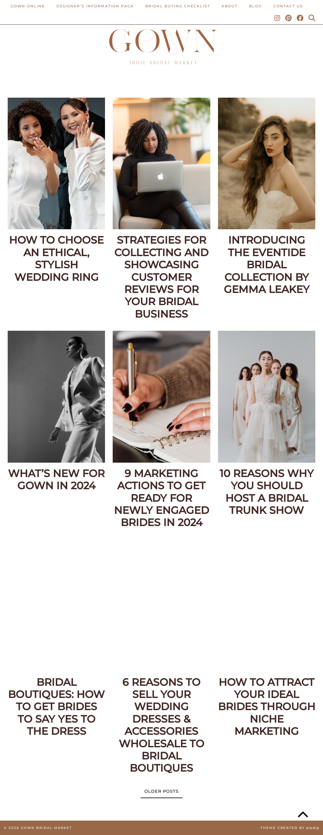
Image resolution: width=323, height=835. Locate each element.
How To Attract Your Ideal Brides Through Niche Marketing (266, 707)
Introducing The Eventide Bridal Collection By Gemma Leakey (267, 265)
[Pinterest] (288, 18)
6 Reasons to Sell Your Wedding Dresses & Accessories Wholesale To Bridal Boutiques (161, 725)
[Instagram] (277, 18)
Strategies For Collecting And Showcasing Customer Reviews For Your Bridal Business (161, 277)
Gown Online (28, 6)
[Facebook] (300, 18)
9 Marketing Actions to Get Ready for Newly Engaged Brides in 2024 (161, 498)
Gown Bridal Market (46, 828)
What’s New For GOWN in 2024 (56, 479)
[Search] (312, 18)
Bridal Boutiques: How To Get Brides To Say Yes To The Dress (56, 707)
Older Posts (161, 791)
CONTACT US (288, 6)
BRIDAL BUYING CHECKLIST (177, 6)
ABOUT (230, 6)
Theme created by (290, 828)
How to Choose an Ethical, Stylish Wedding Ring (56, 258)
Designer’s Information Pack (95, 6)
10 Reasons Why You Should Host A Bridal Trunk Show (267, 491)
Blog (255, 6)
